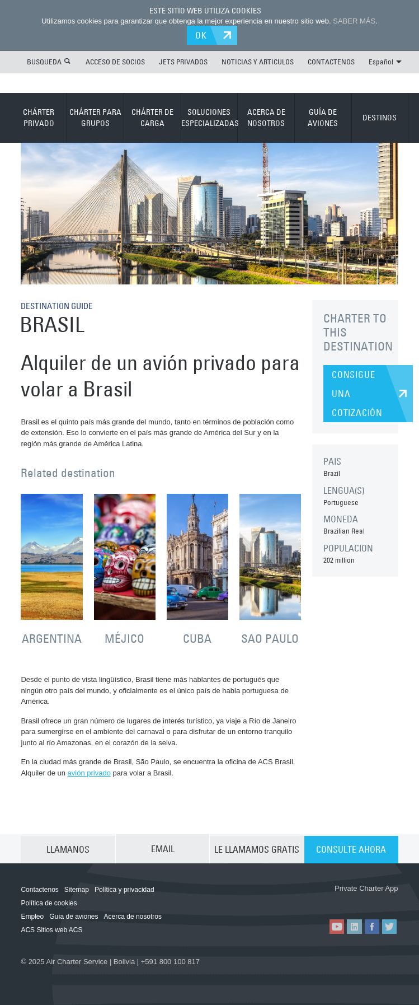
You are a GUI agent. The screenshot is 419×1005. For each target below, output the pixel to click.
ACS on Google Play (367, 900)
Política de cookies (49, 902)
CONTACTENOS (331, 61)
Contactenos (39, 889)
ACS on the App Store (300, 900)
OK (203, 34)
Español (385, 61)
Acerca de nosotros (133, 916)
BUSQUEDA (44, 61)
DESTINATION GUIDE (59, 305)
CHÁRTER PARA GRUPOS (95, 117)
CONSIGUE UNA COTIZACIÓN (357, 393)
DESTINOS (379, 117)
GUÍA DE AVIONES (323, 117)
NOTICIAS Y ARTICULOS (258, 61)
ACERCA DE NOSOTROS (266, 117)
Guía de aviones (73, 916)
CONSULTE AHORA (351, 848)
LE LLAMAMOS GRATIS (256, 848)
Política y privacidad (124, 889)
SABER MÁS (354, 21)
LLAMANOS (68, 848)
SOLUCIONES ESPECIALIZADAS (209, 117)
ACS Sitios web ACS (51, 929)
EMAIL (163, 848)
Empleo (32, 916)
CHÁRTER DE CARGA (152, 117)
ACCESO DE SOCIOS (115, 61)
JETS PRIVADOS (183, 61)
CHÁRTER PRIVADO (38, 117)
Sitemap (76, 889)
